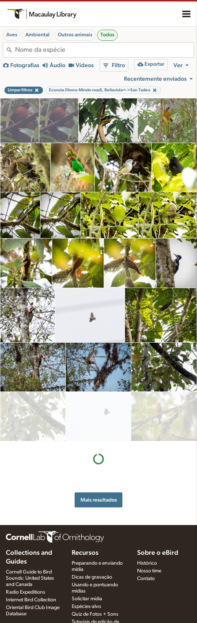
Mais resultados (98, 450)
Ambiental (37, 34)
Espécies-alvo (86, 606)
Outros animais (75, 34)
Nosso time (149, 570)
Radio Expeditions (25, 592)
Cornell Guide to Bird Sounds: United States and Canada (30, 578)
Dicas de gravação (92, 577)
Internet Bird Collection (31, 599)
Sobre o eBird (157, 553)
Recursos (85, 553)
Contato (146, 578)
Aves (11, 34)
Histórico (147, 563)
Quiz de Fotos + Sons (95, 614)
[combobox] (104, 50)
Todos (107, 34)
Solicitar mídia (87, 598)
